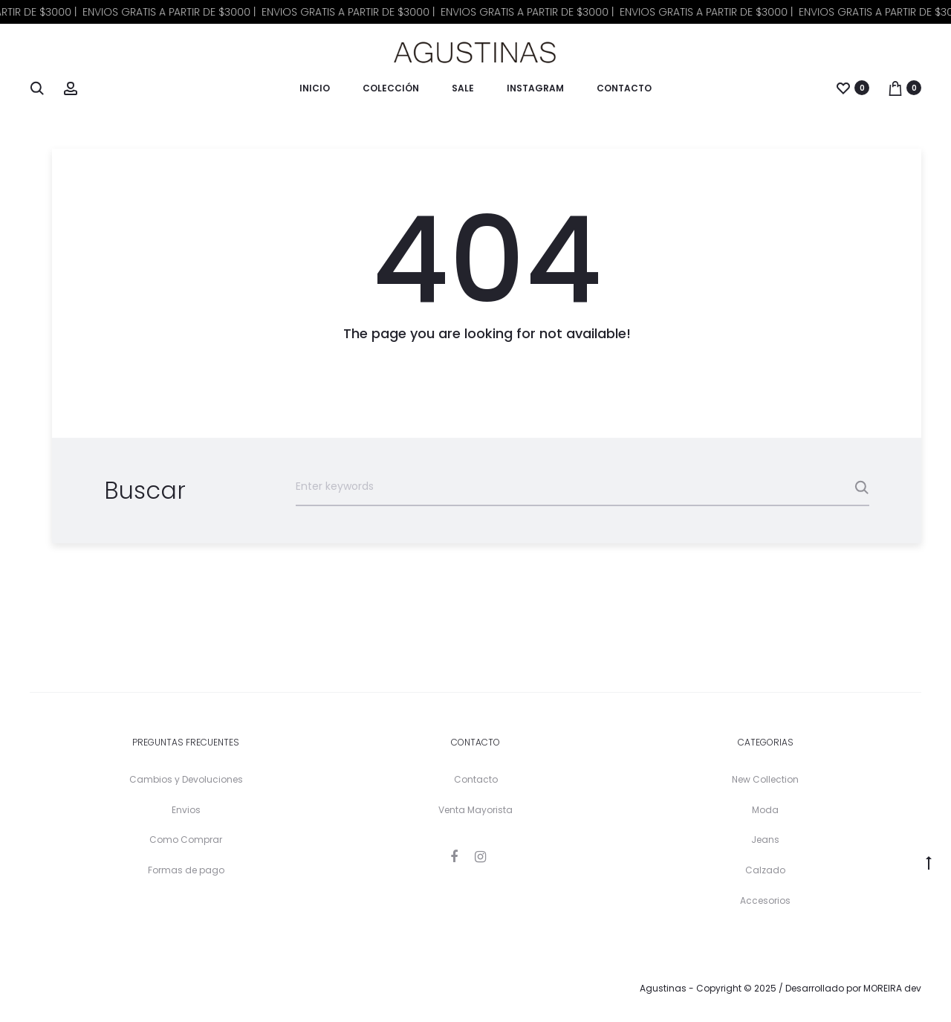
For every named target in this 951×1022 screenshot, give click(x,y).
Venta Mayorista (475, 809)
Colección (391, 88)
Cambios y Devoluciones (186, 779)
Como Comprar (185, 839)
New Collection (765, 779)
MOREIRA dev (892, 988)
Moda (765, 809)
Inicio (314, 88)
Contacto (624, 88)
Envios (186, 809)
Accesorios (765, 900)
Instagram (535, 88)
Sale (463, 88)
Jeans (765, 839)
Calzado (765, 870)
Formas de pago (186, 870)
